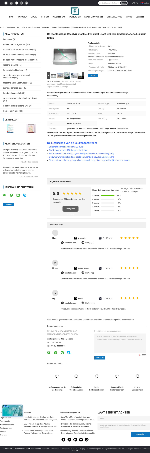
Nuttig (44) (89, 243)
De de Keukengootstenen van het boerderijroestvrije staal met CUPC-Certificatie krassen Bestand (96, 388)
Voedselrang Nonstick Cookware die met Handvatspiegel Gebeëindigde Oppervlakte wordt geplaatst (78, 432)
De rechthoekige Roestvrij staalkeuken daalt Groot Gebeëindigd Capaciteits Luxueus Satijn (64, 84)
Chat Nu (135, 3)
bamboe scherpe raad (12, 88)
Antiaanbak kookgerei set (14, 44)
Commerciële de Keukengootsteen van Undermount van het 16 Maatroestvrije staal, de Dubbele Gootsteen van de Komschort (117, 388)
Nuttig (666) (90, 303)
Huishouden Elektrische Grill (15, 106)
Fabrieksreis (75, 17)
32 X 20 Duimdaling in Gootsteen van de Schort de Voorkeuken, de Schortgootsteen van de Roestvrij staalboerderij (137, 388)
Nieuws (129, 17)
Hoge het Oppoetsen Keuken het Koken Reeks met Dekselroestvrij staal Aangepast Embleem (40, 418)
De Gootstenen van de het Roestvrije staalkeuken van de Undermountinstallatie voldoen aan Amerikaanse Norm (57, 388)
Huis (11, 17)
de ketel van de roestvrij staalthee (18, 55)
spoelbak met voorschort (92, 320)
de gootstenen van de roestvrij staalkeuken (33, 27)
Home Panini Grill (10, 111)
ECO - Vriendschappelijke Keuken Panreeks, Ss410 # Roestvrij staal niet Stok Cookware (40, 425)
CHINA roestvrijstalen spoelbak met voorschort (32, 449)
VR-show (45, 17)
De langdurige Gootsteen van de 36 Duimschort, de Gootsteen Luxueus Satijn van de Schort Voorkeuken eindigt (76, 388)
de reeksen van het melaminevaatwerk (20, 98)
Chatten (92, 75)
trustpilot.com (70, 243)
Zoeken (123, 3)
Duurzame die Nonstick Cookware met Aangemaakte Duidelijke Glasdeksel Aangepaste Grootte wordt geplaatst (76, 425)
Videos (34, 17)
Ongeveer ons (58, 17)
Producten (22, 17)
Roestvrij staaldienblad (13, 70)
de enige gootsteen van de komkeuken (67, 320)
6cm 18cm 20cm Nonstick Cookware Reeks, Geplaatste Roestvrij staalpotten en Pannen (77, 418)
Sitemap (3, 435)
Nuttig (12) (89, 273)
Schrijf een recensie (70, 210)
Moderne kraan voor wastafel (16, 83)
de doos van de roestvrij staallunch (18, 60)
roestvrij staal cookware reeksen (17, 49)
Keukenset (7, 39)
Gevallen (140, 17)
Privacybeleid (7, 449)
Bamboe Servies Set (12, 93)
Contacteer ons (114, 17)
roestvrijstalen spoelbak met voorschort (118, 320)
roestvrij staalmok (11, 65)
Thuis (2, 27)
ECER (76, 450)
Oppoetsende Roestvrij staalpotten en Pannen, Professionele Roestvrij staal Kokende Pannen (38, 432)
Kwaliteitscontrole (93, 17)
